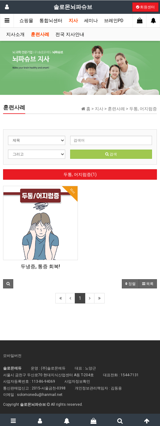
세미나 (91, 20)
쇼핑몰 (26, 20)
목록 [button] (148, 284)
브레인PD (113, 20)
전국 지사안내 (69, 34)
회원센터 (145, 7)
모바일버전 (12, 356)
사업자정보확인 (77, 381)
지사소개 (15, 34)
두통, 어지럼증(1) (80, 174)
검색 (111, 154)
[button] (8, 283)
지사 (73, 20)
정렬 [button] (130, 284)
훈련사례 (40, 34)
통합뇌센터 (50, 20)
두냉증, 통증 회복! (40, 266)
